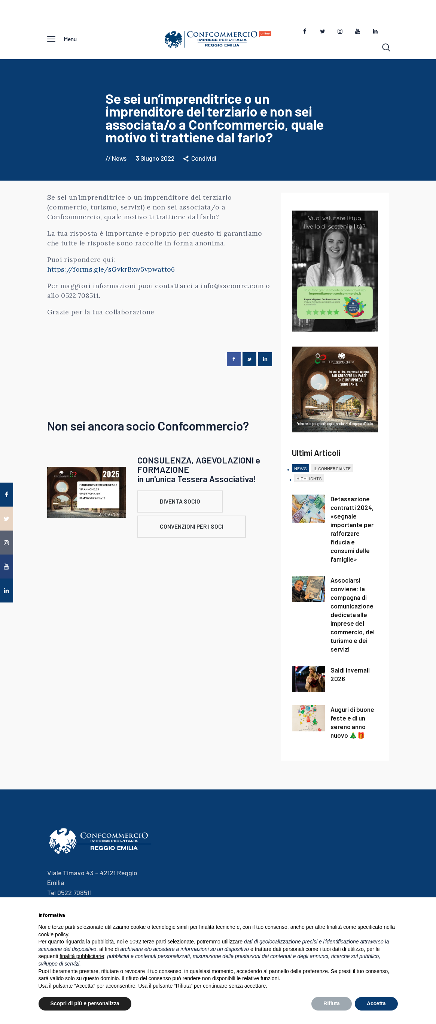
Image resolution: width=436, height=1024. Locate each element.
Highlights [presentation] (309, 481)
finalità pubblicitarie (82, 956)
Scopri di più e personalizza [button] (85, 1003)
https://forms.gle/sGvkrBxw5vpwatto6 (111, 272)
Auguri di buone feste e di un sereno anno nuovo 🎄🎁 (352, 725)
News (119, 160)
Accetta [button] (376, 1003)
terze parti (154, 942)
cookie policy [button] (53, 934)
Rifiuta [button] (331, 1003)
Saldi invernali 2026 (350, 677)
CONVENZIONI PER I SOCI (195, 530)
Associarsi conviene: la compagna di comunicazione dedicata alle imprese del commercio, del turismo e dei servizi (352, 617)
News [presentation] (300, 471)
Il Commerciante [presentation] (332, 471)
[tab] (300, 472)
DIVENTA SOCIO (183, 504)
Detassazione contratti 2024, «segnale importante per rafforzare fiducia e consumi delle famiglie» (352, 532)
